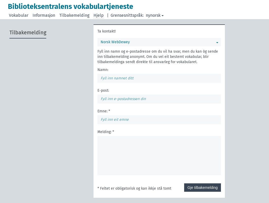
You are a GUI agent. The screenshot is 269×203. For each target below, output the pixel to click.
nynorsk (155, 15)
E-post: (103, 90)
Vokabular (18, 15)
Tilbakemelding (74, 15)
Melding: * (105, 132)
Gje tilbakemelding (202, 187)
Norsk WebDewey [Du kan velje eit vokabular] (159, 42)
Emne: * (103, 111)
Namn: (102, 70)
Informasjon (44, 15)
